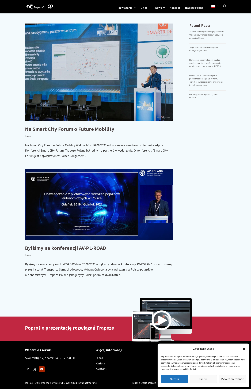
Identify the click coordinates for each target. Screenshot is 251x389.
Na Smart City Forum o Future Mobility (69, 129)
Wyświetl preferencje (232, 379)
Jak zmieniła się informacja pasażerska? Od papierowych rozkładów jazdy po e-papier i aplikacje (207, 34)
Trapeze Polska (194, 7)
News (158, 7)
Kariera (100, 363)
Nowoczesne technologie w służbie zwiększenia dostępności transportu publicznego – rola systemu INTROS (205, 63)
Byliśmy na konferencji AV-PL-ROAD (65, 248)
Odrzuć (203, 379)
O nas (143, 7)
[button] (244, 349)
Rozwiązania (124, 7)
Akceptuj (174, 379)
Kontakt (175, 7)
